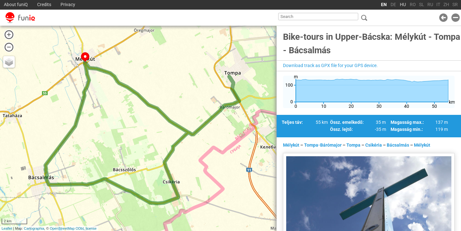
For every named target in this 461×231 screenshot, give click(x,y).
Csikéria (373, 145)
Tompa (353, 145)
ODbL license (86, 228)
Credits (44, 4)
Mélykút (291, 145)
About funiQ (16, 4)
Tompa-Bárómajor (323, 145)
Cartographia (34, 228)
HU (403, 4)
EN (384, 4)
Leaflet (7, 228)
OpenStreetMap (62, 228)
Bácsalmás (398, 145)
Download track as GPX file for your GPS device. (330, 65)
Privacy (68, 4)
